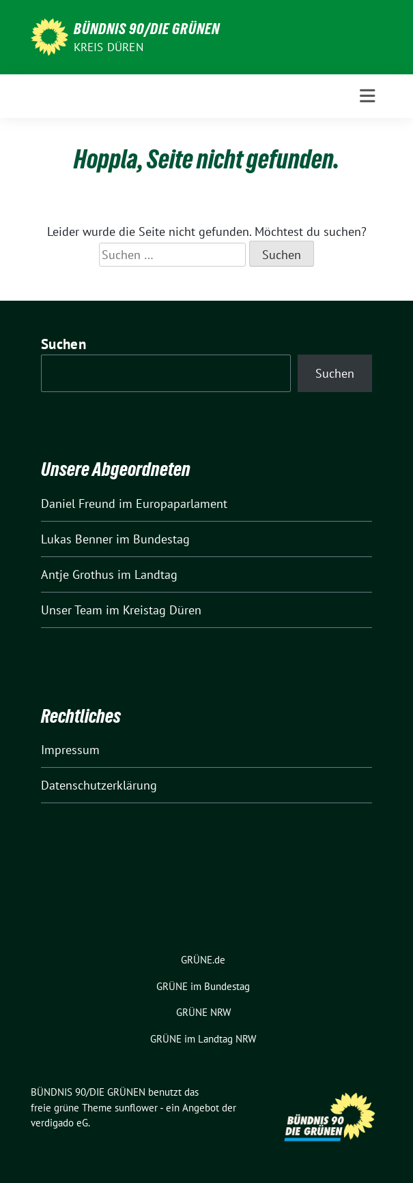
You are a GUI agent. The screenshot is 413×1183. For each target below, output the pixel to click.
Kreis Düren (108, 47)
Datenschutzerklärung (99, 785)
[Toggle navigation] (367, 96)
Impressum (70, 750)
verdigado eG (59, 1122)
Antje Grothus (77, 574)
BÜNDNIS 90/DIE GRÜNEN (147, 29)
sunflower (136, 1107)
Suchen (63, 344)
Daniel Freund (78, 503)
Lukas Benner (77, 539)
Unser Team (71, 610)
